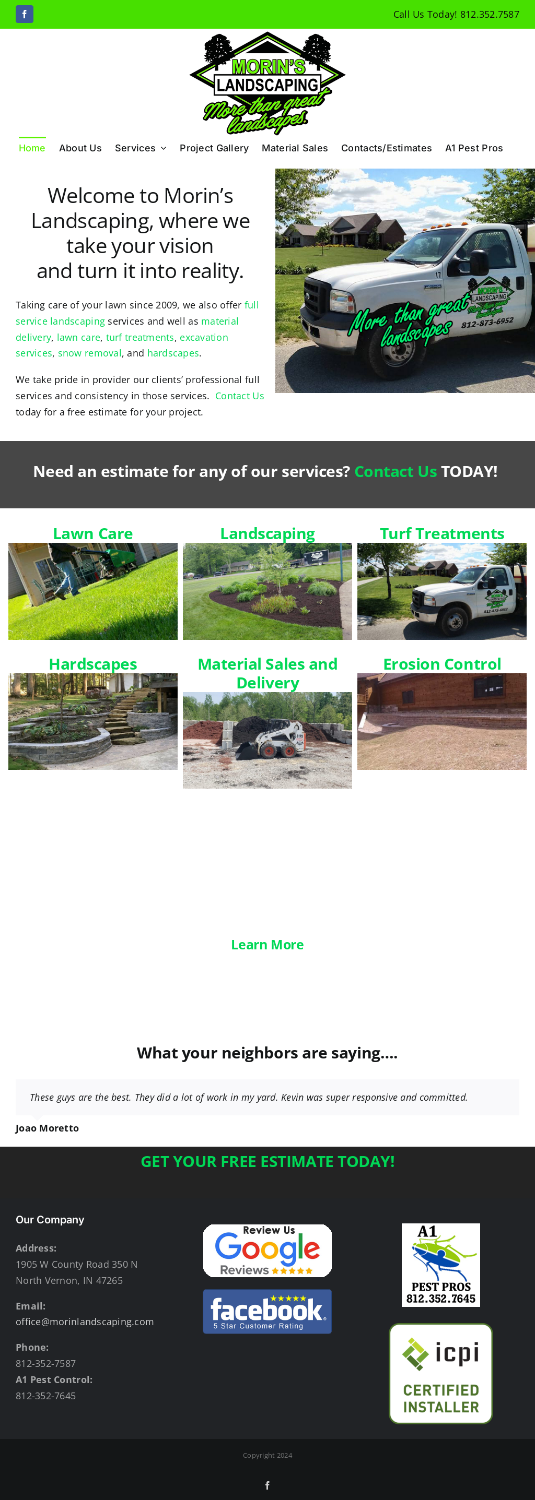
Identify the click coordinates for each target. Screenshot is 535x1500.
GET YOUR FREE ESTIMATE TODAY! (268, 1161)
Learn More (267, 944)
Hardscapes (93, 711)
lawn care (78, 337)
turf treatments (140, 337)
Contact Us (239, 395)
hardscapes (173, 353)
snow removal (90, 353)
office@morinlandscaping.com (85, 1321)
